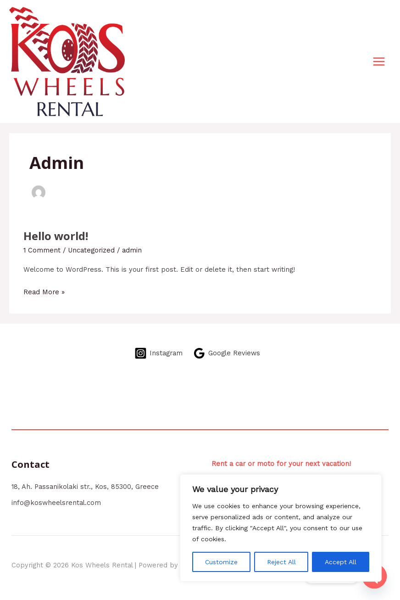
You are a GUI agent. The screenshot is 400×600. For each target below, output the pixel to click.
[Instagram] (158, 353)
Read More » (44, 291)
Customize (221, 562)
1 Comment (42, 250)
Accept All (340, 562)
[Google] (226, 353)
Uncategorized (91, 250)
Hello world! (55, 236)
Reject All (281, 562)
